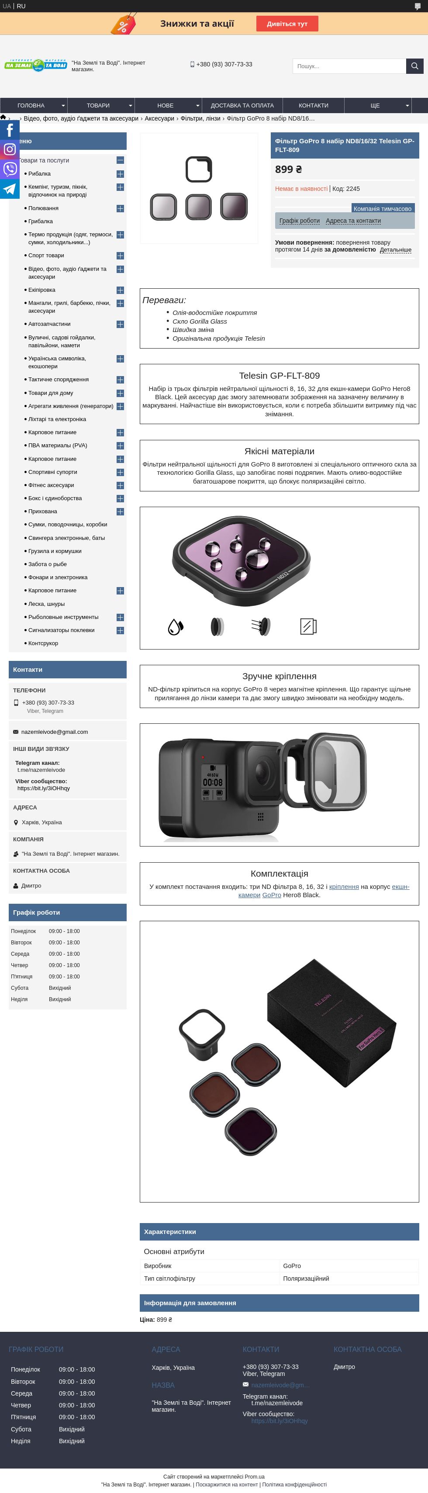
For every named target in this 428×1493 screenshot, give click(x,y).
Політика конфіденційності (294, 1485)
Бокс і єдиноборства (55, 498)
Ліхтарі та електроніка (57, 419)
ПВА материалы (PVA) (57, 445)
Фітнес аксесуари (51, 485)
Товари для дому (50, 393)
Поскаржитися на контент (227, 1485)
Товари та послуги (43, 160)
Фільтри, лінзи (201, 118)
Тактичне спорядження (58, 379)
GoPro (271, 895)
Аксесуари (159, 118)
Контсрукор (43, 643)
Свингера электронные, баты (66, 538)
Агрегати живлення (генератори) (71, 406)
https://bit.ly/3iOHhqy (43, 788)
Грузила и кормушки (55, 551)
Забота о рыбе (47, 564)
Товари (98, 105)
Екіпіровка (41, 290)
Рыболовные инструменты (63, 617)
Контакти (313, 105)
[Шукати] (415, 66)
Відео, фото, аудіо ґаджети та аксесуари (81, 118)
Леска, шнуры (46, 604)
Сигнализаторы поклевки (61, 630)
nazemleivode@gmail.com (54, 732)
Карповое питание (52, 432)
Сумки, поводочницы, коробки (67, 524)
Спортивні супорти (52, 472)
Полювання (43, 208)
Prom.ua (255, 1477)
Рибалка (39, 173)
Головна (31, 105)
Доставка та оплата (242, 105)
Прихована (42, 511)
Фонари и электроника (58, 577)
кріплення (344, 886)
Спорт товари (46, 255)
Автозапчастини (49, 324)
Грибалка (40, 221)
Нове (166, 105)
